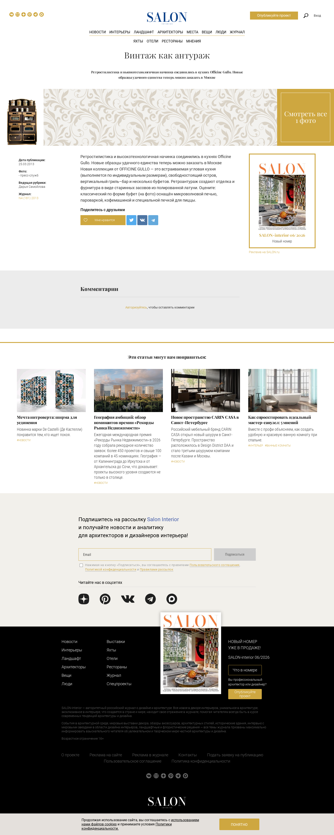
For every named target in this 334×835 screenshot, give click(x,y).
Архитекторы (170, 32)
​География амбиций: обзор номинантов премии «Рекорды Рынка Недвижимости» (124, 422)
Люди (221, 32)
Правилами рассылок (157, 569)
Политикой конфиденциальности (110, 569)
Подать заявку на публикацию (235, 755)
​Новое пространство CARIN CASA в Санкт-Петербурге (205, 419)
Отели (152, 41)
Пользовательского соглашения (215, 565)
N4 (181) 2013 (28, 198)
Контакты (187, 755)
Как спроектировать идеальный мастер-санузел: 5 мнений (279, 419)
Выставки (116, 641)
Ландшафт (144, 32)
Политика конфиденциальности (201, 761)
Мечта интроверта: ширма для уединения (47, 419)
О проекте (70, 755)
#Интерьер (255, 445)
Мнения (193, 41)
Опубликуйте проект (274, 15)
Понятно (239, 825)
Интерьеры (119, 32)
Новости (97, 32)
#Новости (24, 440)
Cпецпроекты (119, 683)
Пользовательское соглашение (132, 761)
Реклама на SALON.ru (264, 252)
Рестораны (172, 41)
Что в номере (245, 670)
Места (192, 32)
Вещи (207, 32)
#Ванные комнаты (278, 445)
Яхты (138, 41)
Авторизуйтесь (136, 307)
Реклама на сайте (106, 755)
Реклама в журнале (150, 755)
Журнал (237, 32)
